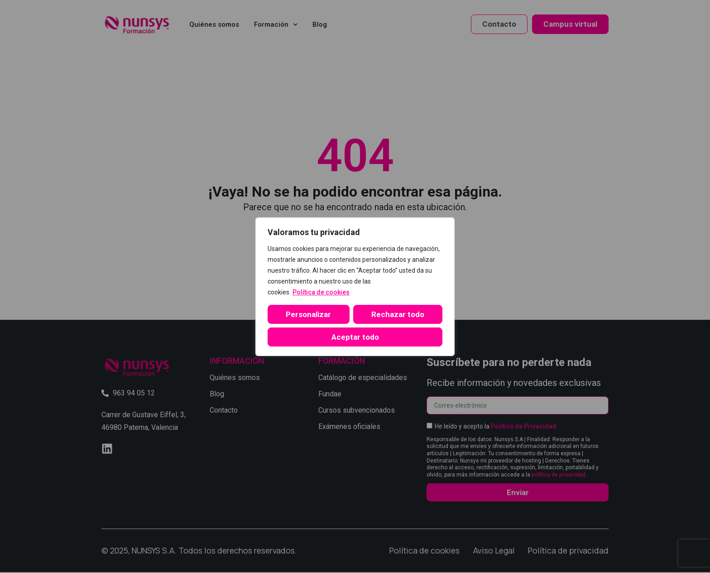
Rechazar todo (397, 314)
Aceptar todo (355, 337)
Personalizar (308, 314)
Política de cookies (321, 292)
